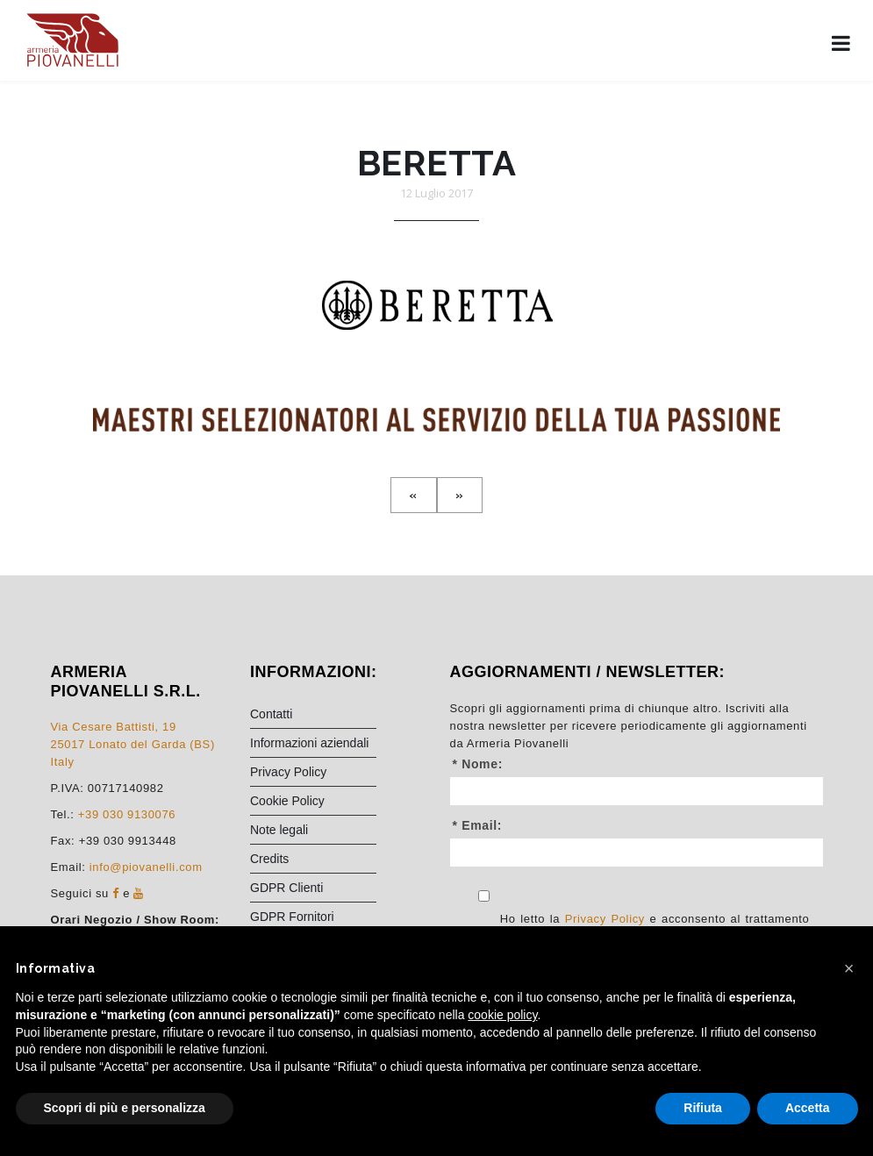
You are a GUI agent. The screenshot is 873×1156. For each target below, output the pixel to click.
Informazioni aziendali (309, 743)
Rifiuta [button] (702, 1108)
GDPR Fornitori (292, 917)
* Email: (478, 825)
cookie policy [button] (502, 1015)
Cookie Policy (287, 801)
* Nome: (478, 764)
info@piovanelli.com (146, 867)
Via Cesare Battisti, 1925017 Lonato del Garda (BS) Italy (133, 744)
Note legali (279, 830)
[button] (849, 968)
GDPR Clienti (286, 888)
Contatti (271, 714)
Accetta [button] (807, 1108)
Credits (269, 859)
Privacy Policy (288, 772)
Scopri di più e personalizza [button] (124, 1108)
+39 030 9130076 (126, 814)
